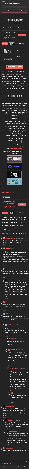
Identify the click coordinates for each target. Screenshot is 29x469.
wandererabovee (10, 238)
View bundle (21, 35)
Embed (20, 461)
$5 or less (9, 463)
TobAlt (7, 313)
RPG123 (8, 248)
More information (8, 192)
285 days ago (19, 238)
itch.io (3, 461)
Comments (25, 467)
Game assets (4, 463)
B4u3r (7, 268)
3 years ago (13, 268)
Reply (4, 244)
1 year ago (13, 248)
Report (16, 461)
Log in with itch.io (7, 233)
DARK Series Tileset (16, 148)
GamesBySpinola (10, 406)
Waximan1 (13, 349)
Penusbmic (10, 280)
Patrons (13, 74)
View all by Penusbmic (9, 461)
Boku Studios (9, 448)
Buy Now (4, 43)
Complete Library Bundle (11, 37)
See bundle (14, 7)
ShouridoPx (9, 301)
